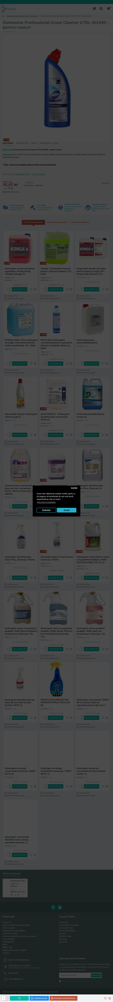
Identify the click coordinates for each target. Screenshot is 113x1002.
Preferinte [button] (46, 510)
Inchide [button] (74, 488)
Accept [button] (67, 510)
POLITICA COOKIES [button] (46, 502)
